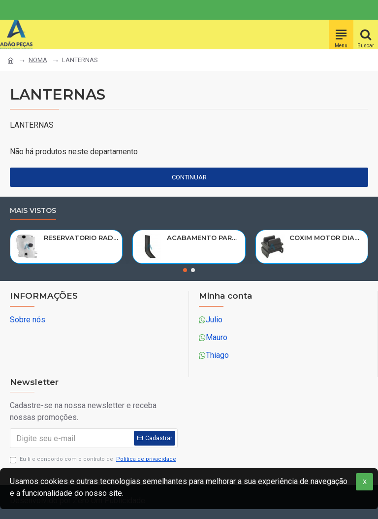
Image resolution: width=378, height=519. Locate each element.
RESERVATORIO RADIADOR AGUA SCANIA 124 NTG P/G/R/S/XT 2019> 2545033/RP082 (81, 238)
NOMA (38, 60)
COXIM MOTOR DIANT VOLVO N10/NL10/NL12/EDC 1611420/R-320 (326, 238)
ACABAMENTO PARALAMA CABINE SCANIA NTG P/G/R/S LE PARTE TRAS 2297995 (204, 238)
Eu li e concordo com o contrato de (94, 459)
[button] (185, 270)
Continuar (189, 177)
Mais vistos (33, 211)
